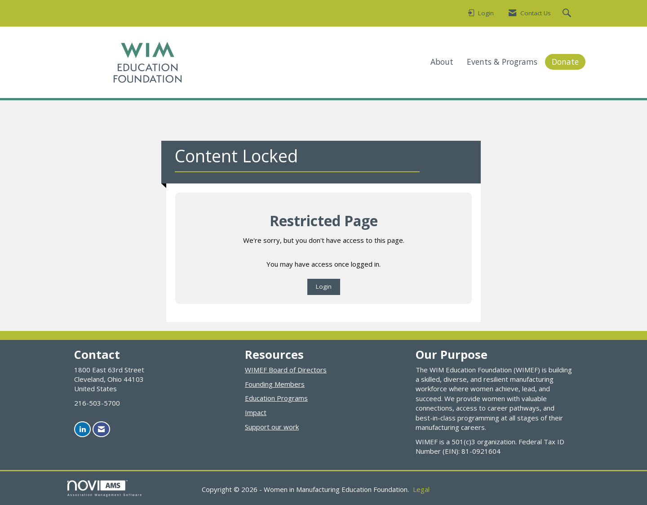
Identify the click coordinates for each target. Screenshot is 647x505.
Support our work (272, 426)
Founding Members (275, 384)
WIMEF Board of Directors (286, 369)
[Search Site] (568, 13)
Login (324, 286)
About (441, 61)
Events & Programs (502, 61)
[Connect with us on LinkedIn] (82, 429)
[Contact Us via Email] (101, 429)
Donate (565, 61)
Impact (255, 412)
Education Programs (276, 397)
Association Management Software (104, 488)
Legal (421, 489)
